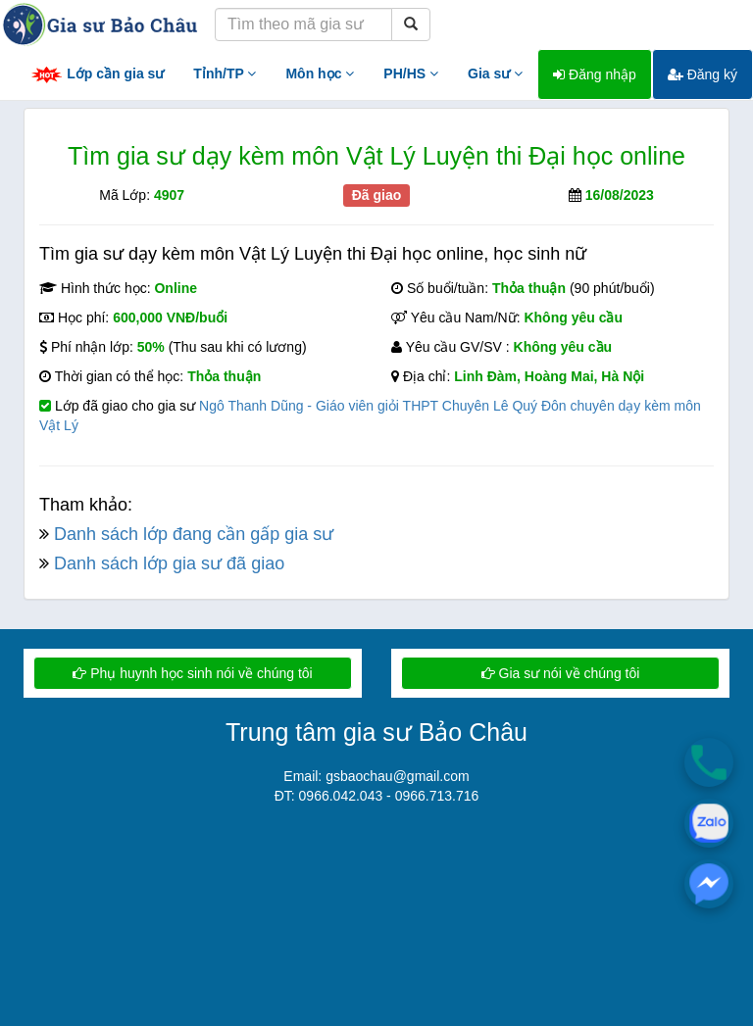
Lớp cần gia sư (97, 75)
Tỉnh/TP (224, 73)
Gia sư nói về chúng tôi (560, 673)
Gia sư (495, 73)
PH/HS (410, 73)
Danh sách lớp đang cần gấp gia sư (193, 534)
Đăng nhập (594, 74)
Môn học (319, 73)
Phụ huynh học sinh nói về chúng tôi (192, 673)
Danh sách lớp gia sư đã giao (169, 563)
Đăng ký (702, 74)
